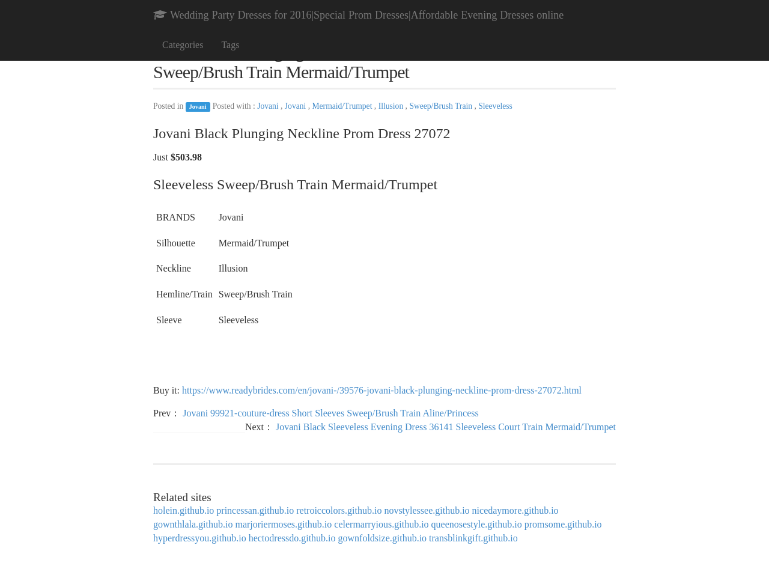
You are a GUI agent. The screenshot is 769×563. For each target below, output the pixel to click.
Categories (182, 45)
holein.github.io (183, 510)
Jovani (198, 106)
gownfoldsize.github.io (382, 538)
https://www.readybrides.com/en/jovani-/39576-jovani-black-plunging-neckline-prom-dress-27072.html (382, 390)
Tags (230, 45)
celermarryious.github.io (381, 524)
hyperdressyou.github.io (199, 538)
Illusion (392, 106)
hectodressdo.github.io (292, 538)
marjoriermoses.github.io (283, 524)
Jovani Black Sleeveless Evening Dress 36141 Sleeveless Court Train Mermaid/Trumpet (446, 427)
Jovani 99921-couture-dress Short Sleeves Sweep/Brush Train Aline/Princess (330, 413)
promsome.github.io (563, 524)
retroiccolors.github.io (338, 510)
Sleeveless (495, 106)
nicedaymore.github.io (515, 510)
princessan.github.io (255, 510)
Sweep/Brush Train (441, 106)
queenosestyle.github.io (476, 524)
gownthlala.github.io (193, 524)
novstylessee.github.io (426, 510)
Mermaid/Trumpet (343, 106)
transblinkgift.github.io (473, 538)
